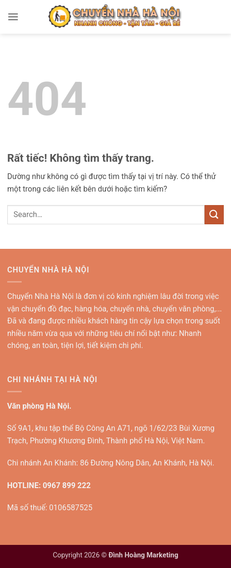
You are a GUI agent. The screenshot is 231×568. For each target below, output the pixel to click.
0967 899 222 (67, 485)
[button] (13, 16)
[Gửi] (214, 214)
